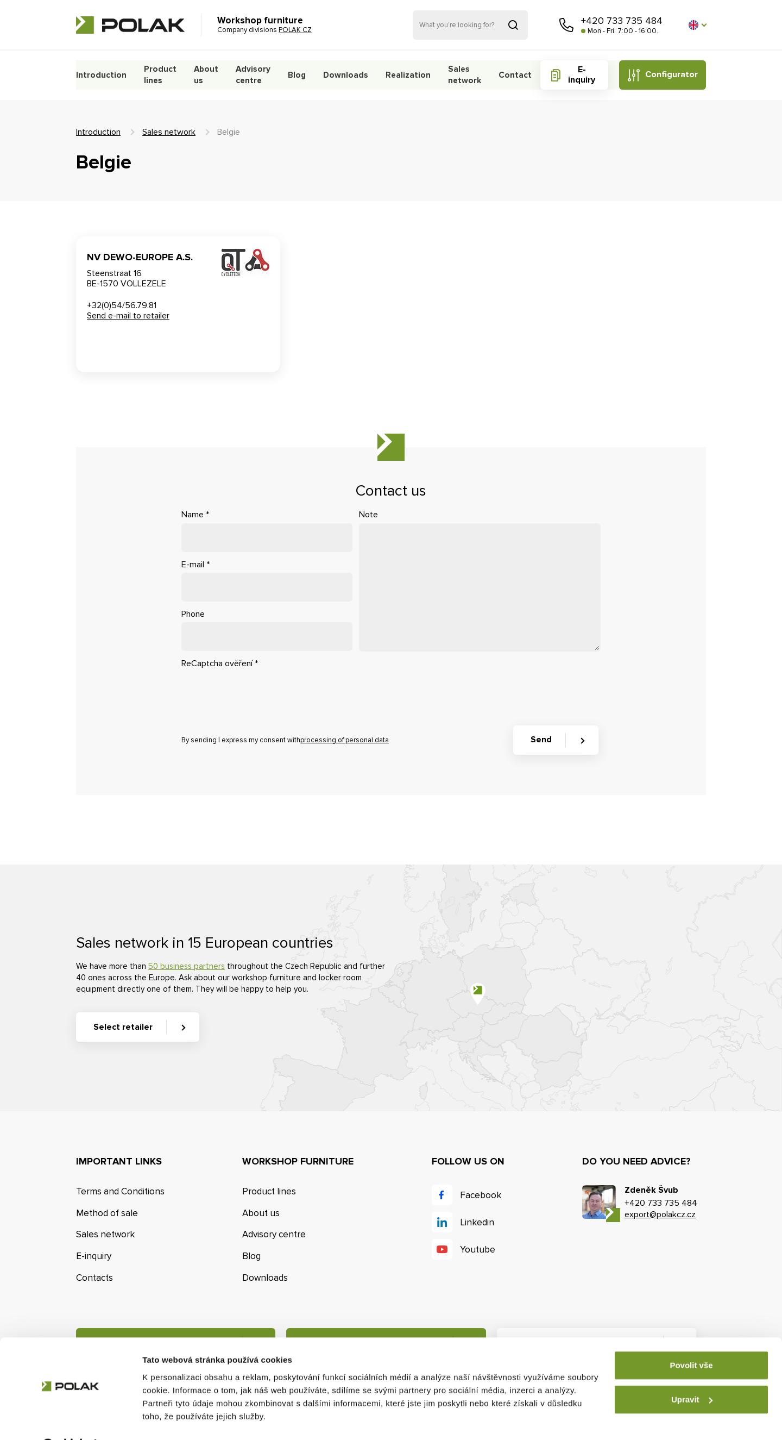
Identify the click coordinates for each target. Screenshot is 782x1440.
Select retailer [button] (123, 1027)
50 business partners (186, 966)
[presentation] (263, 693)
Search (513, 25)
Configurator (671, 74)
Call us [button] (566, 25)
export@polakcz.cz (660, 1214)
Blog (298, 75)
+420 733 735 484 (622, 21)
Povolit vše (691, 1338)
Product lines (157, 74)
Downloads (345, 75)
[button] (697, 25)
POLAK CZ (130, 25)
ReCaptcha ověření (219, 663)
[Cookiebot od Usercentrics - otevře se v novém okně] (70, 1419)
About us (204, 74)
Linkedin (477, 1222)
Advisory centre (249, 74)
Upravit (691, 1371)
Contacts (94, 1278)
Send (541, 739)
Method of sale (107, 1213)
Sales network (462, 74)
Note (368, 514)
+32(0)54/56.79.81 (121, 305)
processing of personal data (344, 740)
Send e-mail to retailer (128, 315)
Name (195, 514)
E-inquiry (581, 74)
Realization (406, 75)
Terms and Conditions (120, 1191)
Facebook (480, 1195)
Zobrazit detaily (172, 1418)
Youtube (477, 1249)
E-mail (195, 564)
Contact (515, 75)
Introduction (100, 75)
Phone (193, 614)
